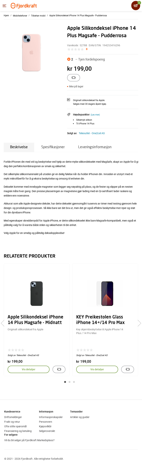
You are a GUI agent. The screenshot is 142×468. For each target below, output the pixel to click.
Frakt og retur (12, 421)
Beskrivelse (19, 147)
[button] (65, 382)
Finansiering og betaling (18, 431)
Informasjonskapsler (51, 417)
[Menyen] (4, 5)
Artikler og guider (79, 417)
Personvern (45, 421)
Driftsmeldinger (13, 417)
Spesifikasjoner (53, 147)
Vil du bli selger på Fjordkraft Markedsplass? (29, 440)
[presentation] (4, 323)
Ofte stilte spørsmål (15, 426)
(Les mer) (95, 114)
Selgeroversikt (47, 431)
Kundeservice (12, 411)
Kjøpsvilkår (45, 426)
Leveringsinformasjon (94, 147)
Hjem (6, 15)
